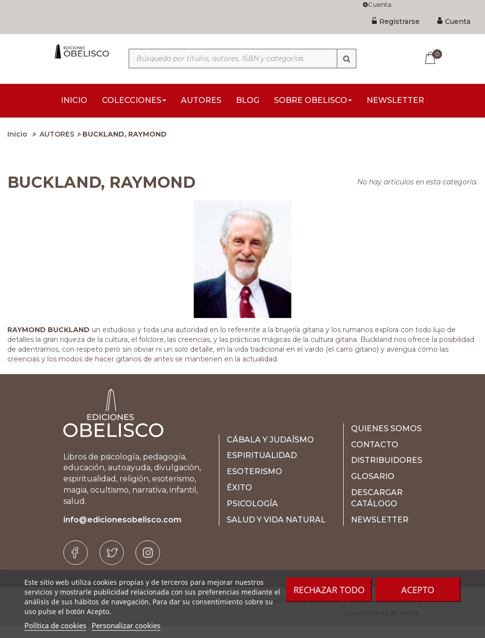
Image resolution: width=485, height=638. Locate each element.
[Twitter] (111, 565)
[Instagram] (148, 565)
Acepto (417, 590)
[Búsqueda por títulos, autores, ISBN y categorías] (243, 58)
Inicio (17, 146)
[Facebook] (75, 565)
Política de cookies (55, 625)
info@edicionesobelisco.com (122, 532)
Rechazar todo (329, 590)
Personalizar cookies (126, 625)
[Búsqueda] (346, 58)
